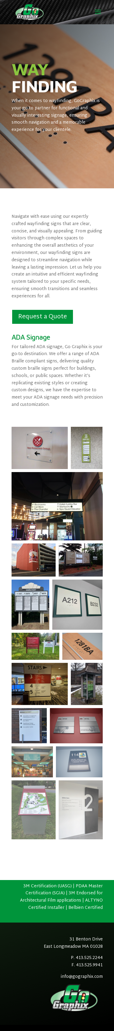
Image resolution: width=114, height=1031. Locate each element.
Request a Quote (42, 316)
